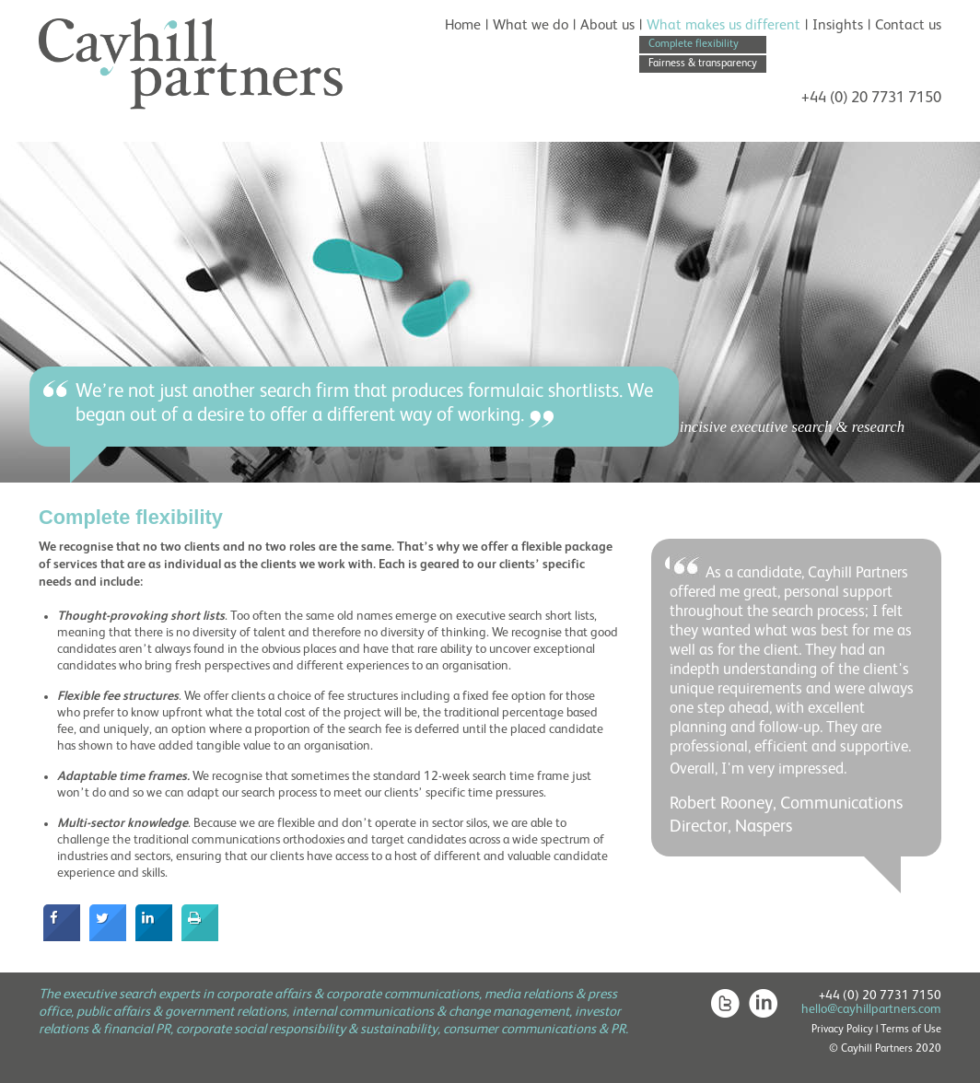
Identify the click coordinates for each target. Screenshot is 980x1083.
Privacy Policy (842, 1029)
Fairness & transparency (702, 63)
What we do (530, 25)
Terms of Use (911, 1029)
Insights (837, 25)
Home (463, 25)
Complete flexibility (693, 44)
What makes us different (723, 25)
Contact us (908, 25)
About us (607, 25)
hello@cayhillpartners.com (871, 1009)
